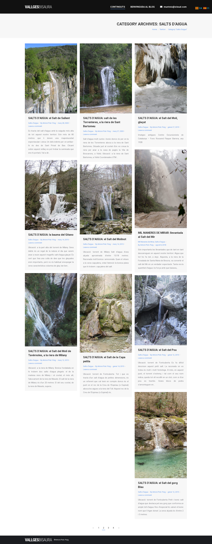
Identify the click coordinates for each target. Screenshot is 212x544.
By (48, 123)
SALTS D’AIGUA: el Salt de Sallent (49, 118)
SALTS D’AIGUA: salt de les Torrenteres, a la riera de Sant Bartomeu (101, 122)
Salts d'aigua (33, 123)
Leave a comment (35, 126)
